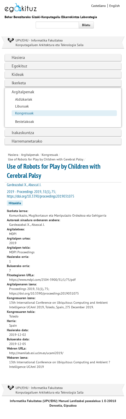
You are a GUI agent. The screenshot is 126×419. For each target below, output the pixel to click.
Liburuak (22, 106)
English (114, 6)
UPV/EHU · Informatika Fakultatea (39, 40)
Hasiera (18, 57)
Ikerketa (19, 82)
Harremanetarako (27, 141)
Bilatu (86, 25)
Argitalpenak (23, 91)
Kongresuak (24, 113)
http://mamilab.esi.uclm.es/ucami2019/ (36, 353)
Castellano (98, 6)
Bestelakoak (24, 121)
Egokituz (19, 66)
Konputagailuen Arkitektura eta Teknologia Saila (49, 45)
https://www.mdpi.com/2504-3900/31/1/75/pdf (42, 280)
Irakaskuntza (23, 132)
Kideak (18, 74)
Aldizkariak (23, 99)
